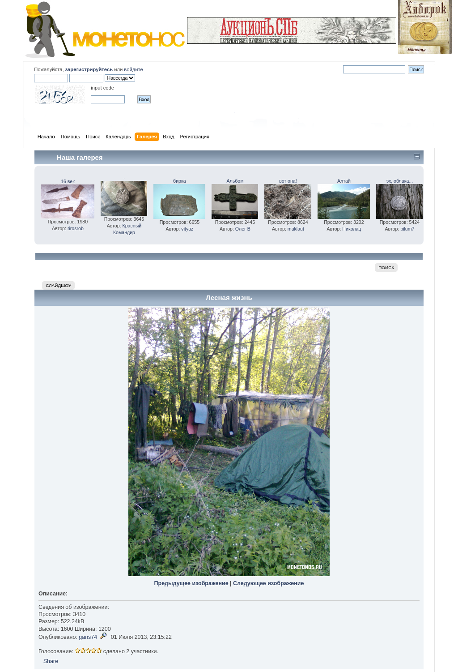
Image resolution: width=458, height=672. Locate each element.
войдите (133, 69)
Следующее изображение (268, 583)
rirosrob (76, 228)
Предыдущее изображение (191, 583)
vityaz (187, 228)
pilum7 (407, 228)
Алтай (344, 181)
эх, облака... (399, 181)
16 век (68, 181)
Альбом (234, 181)
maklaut (296, 228)
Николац (351, 228)
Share (50, 661)
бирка (179, 181)
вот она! (288, 181)
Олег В (242, 228)
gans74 (88, 637)
